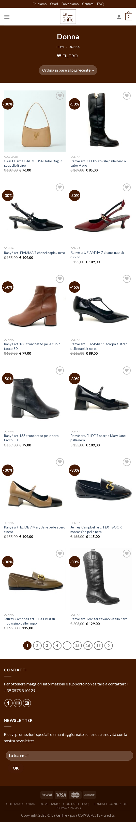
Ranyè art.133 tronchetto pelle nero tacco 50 (31, 438)
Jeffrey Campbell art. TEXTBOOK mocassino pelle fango (29, 621)
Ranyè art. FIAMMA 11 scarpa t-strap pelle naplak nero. (99, 346)
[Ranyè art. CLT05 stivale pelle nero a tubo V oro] (101, 121)
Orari (54, 4)
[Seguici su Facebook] (8, 703)
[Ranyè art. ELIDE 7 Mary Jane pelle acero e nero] (35, 488)
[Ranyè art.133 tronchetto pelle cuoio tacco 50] (35, 305)
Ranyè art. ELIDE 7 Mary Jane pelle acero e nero (34, 529)
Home (60, 46)
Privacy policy (69, 808)
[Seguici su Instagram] (17, 703)
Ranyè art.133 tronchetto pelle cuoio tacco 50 (32, 346)
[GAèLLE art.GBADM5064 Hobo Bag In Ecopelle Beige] (35, 121)
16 (88, 645)
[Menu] (7, 16)
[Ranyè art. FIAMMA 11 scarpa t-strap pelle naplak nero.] (101, 305)
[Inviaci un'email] (27, 703)
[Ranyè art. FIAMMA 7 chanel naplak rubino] (101, 213)
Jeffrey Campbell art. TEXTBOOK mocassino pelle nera (96, 529)
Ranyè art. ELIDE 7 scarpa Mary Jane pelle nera (98, 438)
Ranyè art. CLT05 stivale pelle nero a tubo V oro (98, 163)
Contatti (88, 4)
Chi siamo (40, 4)
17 (98, 645)
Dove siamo (70, 4)
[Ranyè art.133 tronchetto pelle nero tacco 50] (35, 396)
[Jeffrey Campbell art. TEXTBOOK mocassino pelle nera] (101, 488)
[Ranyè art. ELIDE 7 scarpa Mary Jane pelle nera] (101, 396)
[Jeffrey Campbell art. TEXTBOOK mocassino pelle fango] (35, 579)
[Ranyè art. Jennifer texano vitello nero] (101, 579)
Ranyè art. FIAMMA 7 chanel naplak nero (34, 253)
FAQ (100, 4)
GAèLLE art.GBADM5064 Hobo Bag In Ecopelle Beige (33, 163)
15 (77, 645)
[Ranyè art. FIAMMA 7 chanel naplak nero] (35, 213)
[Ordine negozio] (68, 70)
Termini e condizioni (110, 804)
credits (109, 815)
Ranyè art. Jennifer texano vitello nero (99, 619)
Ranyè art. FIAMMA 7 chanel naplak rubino (97, 254)
